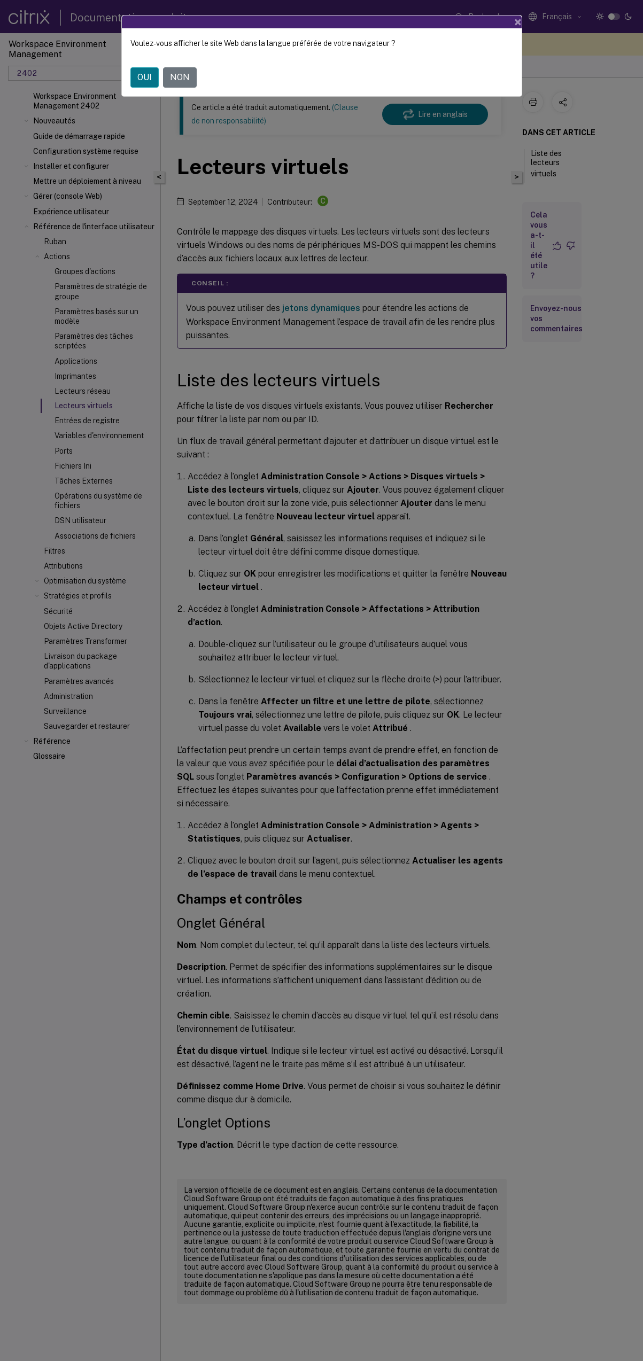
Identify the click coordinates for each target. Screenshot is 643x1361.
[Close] (518, 22)
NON (180, 77)
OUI (144, 77)
